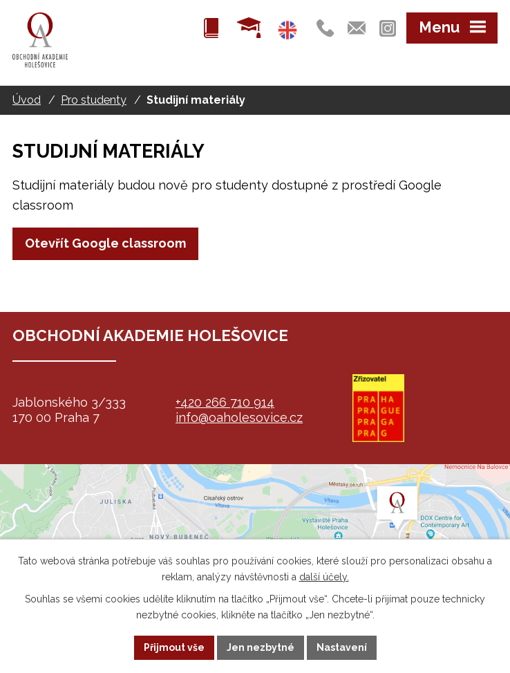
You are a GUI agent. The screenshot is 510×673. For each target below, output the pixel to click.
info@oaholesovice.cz (239, 417)
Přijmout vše (174, 647)
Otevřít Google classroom (105, 243)
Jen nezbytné (260, 647)
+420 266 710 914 (225, 402)
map (255, 533)
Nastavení (342, 647)
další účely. (324, 576)
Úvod (26, 100)
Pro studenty (93, 100)
